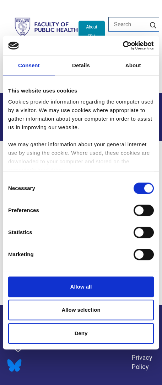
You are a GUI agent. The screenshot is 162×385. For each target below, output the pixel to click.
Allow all (81, 287)
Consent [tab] (29, 65)
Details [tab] (81, 65)
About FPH (91, 32)
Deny (81, 333)
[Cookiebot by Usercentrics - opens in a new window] (123, 45)
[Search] (153, 24)
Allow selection (80, 310)
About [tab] (133, 65)
